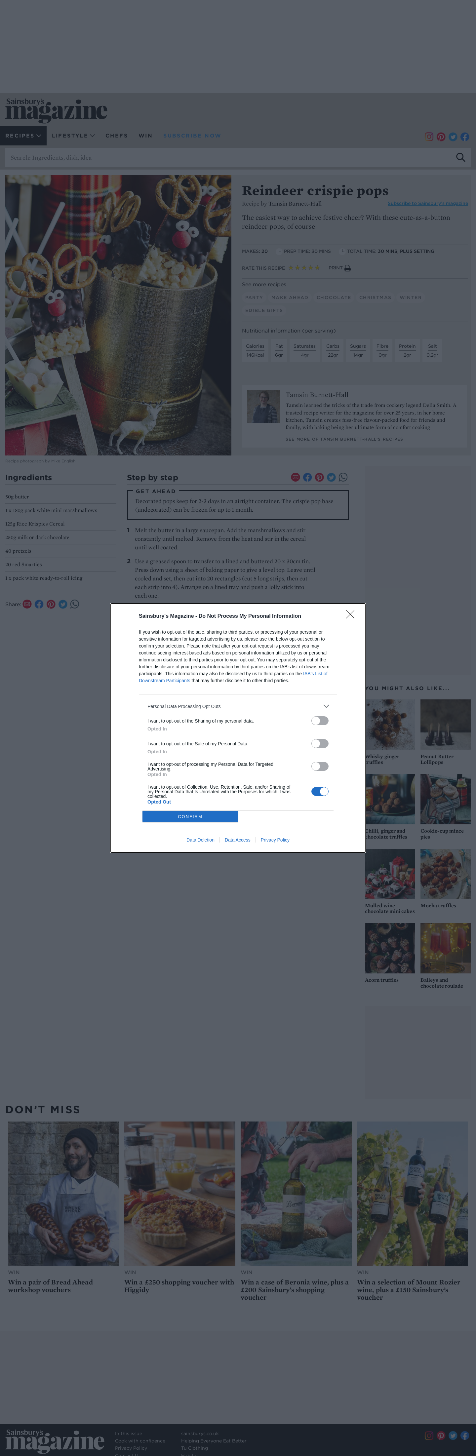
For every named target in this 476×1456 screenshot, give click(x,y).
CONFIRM (190, 816)
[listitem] (238, 706)
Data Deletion (200, 840)
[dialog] (238, 728)
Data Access (238, 840)
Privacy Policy (275, 840)
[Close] (352, 616)
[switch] (320, 720)
